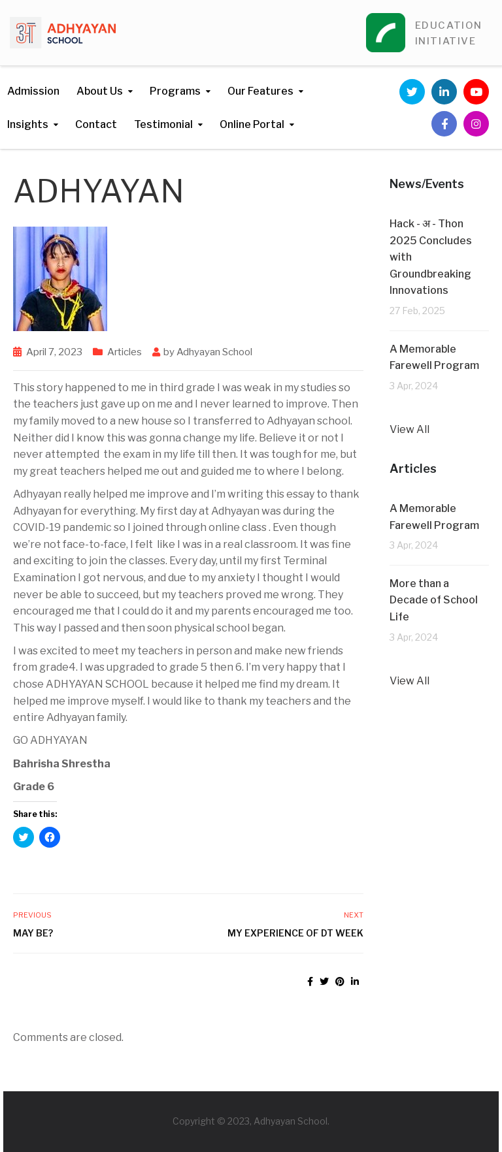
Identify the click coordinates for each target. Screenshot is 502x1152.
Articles (124, 352)
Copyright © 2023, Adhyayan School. (251, 1121)
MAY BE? (33, 932)
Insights (27, 124)
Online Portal (252, 124)
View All (409, 429)
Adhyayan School (214, 352)
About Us (99, 91)
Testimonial (163, 124)
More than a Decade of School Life (434, 600)
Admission (33, 91)
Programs (175, 91)
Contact (96, 124)
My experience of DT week (295, 932)
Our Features (260, 91)
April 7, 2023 (54, 352)
